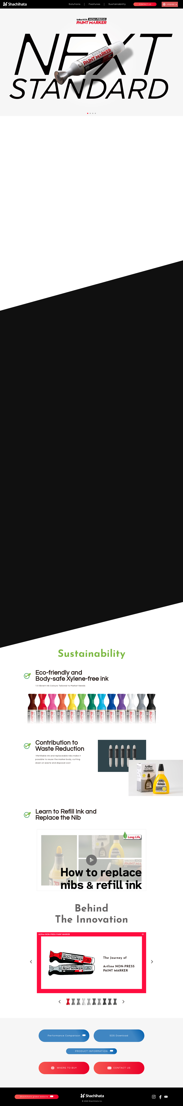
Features (94, 4)
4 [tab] (95, 113)
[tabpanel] (91, 62)
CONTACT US (145, 4)
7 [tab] (99, 1001)
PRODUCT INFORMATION (91, 1051)
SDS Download (119, 1036)
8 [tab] (104, 1001)
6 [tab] (94, 1001)
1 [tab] (87, 113)
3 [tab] (93, 113)
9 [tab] (110, 1001)
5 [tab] (89, 1001)
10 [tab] (115, 1001)
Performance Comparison (64, 1036)
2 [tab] (90, 113)
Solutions (75, 4)
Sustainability (117, 4)
